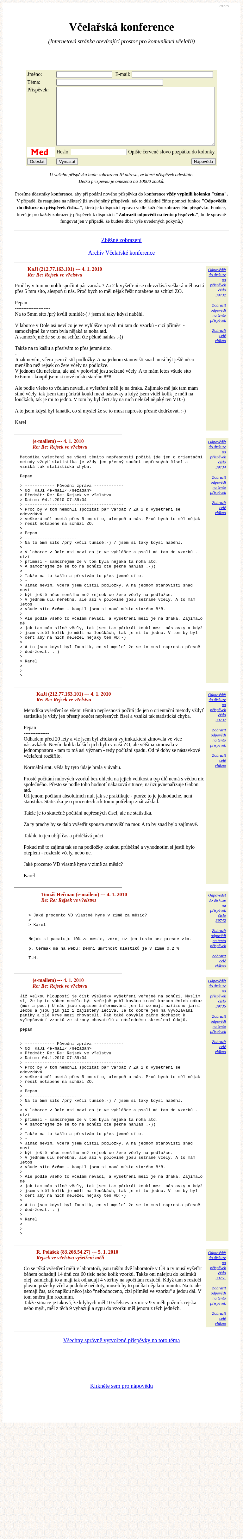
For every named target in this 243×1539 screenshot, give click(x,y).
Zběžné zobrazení (121, 251)
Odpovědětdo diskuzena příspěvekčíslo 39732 (217, 294)
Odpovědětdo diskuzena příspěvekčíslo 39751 (217, 1376)
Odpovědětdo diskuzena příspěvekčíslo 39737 (217, 763)
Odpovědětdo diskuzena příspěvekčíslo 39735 (217, 1056)
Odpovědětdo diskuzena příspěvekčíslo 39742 (217, 964)
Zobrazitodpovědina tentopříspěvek (218, 324)
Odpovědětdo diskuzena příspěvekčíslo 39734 (217, 466)
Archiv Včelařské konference (121, 264)
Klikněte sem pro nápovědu (121, 1496)
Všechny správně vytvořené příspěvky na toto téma (121, 1451)
